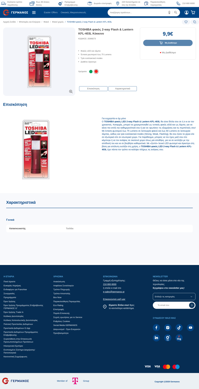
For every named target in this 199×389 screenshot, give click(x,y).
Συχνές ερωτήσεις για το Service (67, 317)
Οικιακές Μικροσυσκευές (73, 12)
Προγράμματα (10, 297)
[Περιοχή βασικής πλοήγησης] (99, 12)
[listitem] (96, 71)
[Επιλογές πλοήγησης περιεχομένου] (107, 87)
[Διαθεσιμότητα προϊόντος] (168, 53)
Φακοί (46, 22)
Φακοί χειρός (58, 22)
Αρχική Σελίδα (9, 22)
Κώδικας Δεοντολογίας (14, 316)
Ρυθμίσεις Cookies (61, 321)
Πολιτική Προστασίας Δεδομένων (18, 324)
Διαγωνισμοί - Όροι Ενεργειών (66, 329)
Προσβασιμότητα (60, 333)
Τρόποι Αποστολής (61, 293)
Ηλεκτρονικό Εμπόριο (13, 346)
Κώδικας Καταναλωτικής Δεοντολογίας (21, 320)
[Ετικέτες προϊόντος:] (39, 31)
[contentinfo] (99, 368)
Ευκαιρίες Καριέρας (12, 285)
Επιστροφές (58, 309)
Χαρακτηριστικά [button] (122, 88)
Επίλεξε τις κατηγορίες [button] (165, 296)
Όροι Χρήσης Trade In (13, 312)
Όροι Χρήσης (9, 301)
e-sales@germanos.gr (114, 291)
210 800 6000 (109, 284)
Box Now (57, 297)
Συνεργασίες (9, 293)
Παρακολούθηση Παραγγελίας (66, 301)
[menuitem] (16, 12)
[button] (169, 12)
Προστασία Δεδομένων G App (17, 328)
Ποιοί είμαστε (9, 281)
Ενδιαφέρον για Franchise (15, 289)
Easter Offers (51, 12)
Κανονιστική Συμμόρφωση (15, 356)
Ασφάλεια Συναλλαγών (63, 285)
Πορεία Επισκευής (61, 313)
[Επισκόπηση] (99, 147)
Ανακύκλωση (59, 281)
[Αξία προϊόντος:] (168, 35)
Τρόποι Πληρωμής (61, 289)
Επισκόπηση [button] (93, 88)
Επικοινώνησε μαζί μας (114, 299)
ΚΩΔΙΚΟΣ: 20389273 (87, 39)
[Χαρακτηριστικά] (99, 228)
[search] (144, 12)
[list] (80, 21)
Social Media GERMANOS (65, 325)
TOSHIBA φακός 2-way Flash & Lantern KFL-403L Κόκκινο (105, 31)
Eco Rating (58, 305)
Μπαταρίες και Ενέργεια (29, 22)
